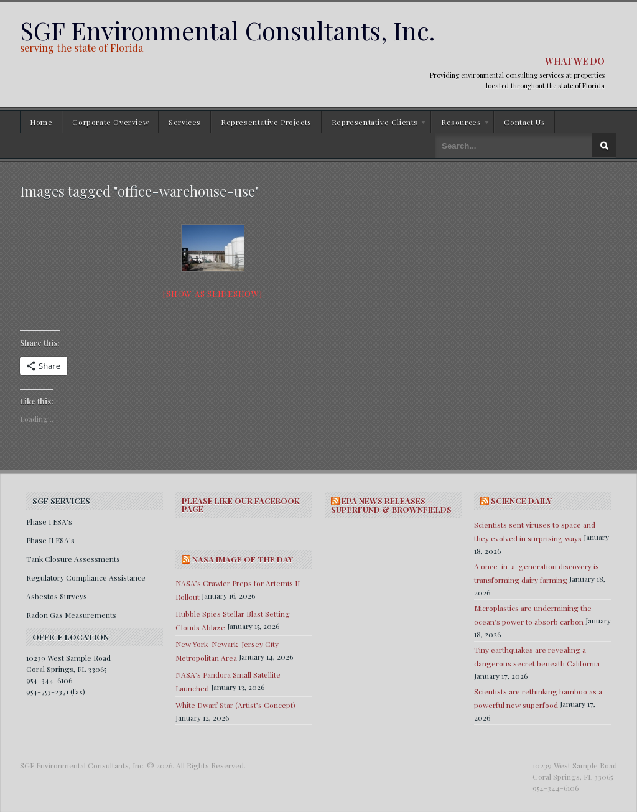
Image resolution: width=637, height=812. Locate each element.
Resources (461, 124)
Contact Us (524, 122)
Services (185, 122)
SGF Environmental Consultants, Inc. (227, 30)
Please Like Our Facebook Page (241, 504)
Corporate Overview (110, 122)
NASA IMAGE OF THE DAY (242, 559)
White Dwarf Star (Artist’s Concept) (235, 705)
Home (41, 122)
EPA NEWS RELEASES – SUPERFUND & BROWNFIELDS (391, 505)
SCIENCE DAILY (521, 500)
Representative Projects (266, 122)
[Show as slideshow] (212, 293)
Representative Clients (374, 124)
